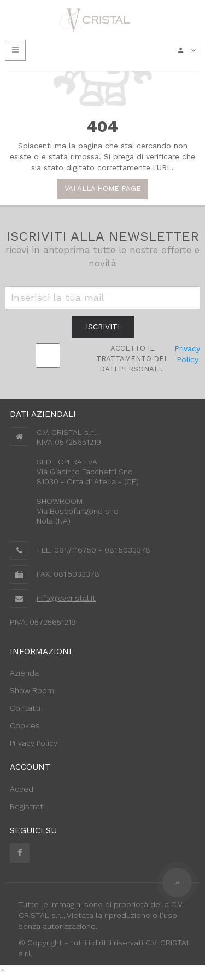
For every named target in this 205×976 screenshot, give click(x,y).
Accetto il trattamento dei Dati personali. (131, 358)
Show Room (32, 690)
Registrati (27, 806)
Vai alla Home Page (103, 188)
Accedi (22, 789)
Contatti (25, 708)
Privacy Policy (187, 354)
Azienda (24, 673)
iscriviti (103, 326)
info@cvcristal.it (66, 598)
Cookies (25, 725)
